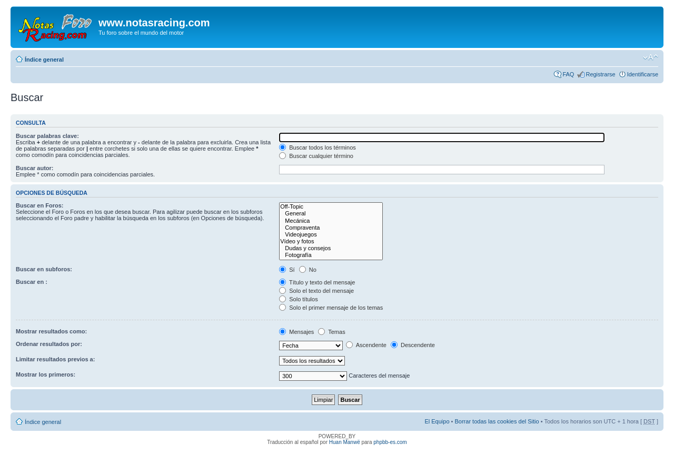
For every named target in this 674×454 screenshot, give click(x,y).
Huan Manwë (344, 442)
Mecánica (331, 221)
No (307, 270)
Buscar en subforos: (44, 269)
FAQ (568, 74)
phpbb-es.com (390, 442)
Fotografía (331, 255)
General (331, 213)
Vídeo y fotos (331, 241)
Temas (331, 332)
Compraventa (331, 227)
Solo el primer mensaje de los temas (331, 307)
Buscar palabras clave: (47, 136)
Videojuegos (331, 234)
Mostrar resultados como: (51, 331)
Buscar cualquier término (316, 156)
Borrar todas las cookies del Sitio (496, 421)
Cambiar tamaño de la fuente (650, 57)
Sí (286, 270)
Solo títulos (298, 299)
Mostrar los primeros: (45, 374)
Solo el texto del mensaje (316, 291)
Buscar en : (31, 282)
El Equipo (436, 421)
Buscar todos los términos (317, 147)
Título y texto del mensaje (317, 282)
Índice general (44, 59)
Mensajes (296, 332)
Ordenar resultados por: (49, 344)
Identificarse (642, 74)
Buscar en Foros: (39, 205)
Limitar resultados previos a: (55, 359)
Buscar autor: (35, 168)
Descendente (413, 345)
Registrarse (600, 74)
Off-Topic (331, 206)
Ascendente (366, 345)
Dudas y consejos (331, 248)
